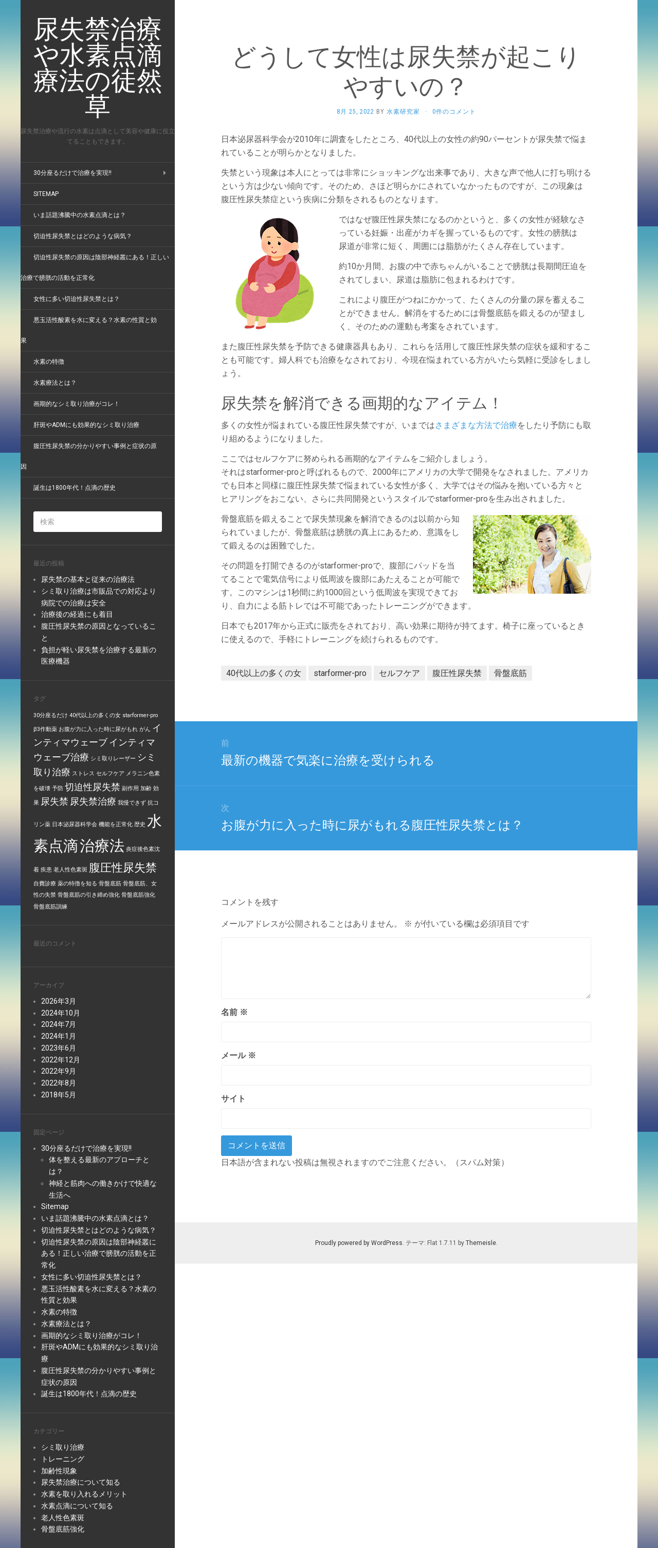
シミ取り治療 (62, 1447)
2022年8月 (58, 1083)
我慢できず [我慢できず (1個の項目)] (132, 802)
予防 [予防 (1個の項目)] (57, 788)
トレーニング (62, 1459)
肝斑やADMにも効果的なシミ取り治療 (86, 425)
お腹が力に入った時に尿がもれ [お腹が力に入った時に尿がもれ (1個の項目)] (98, 729)
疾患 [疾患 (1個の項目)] (46, 869)
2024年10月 (60, 1013)
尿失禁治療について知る (80, 1482)
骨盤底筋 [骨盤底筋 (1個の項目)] (110, 883)
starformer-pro (340, 673)
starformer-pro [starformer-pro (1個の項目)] (140, 715)
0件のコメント (454, 111)
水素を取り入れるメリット (84, 1494)
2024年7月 (58, 1024)
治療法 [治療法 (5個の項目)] (102, 846)
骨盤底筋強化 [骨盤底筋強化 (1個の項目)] (138, 895)
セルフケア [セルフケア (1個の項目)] (110, 773)
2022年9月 (58, 1071)
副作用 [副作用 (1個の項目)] (130, 788)
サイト (233, 1099)
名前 (234, 1012)
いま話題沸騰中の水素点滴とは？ (79, 215)
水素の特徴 (48, 361)
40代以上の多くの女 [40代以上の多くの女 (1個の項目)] (95, 715)
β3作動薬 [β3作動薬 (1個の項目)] (45, 729)
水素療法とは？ (55, 382)
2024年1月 (58, 1036)
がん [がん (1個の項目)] (145, 729)
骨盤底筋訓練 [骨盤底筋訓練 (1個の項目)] (50, 906)
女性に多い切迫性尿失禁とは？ (76, 299)
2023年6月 (58, 1048)
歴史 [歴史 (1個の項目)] (139, 824)
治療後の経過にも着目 (77, 614)
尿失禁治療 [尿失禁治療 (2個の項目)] (93, 801)
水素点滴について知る (77, 1506)
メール (238, 1055)
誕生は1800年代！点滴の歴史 (74, 487)
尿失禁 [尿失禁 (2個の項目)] (54, 801)
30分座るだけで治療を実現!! (72, 172)
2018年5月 (58, 1095)
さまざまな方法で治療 (476, 425)
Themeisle (481, 1243)
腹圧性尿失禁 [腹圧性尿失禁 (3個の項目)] (123, 867)
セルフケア (399, 673)
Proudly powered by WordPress (359, 1243)
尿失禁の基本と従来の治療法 (88, 579)
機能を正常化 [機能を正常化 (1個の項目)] (116, 824)
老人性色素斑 (62, 1518)
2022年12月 (60, 1060)
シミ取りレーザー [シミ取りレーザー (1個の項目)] (113, 758)
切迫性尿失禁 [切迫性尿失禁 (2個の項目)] (92, 787)
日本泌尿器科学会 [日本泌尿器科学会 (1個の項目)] (74, 824)
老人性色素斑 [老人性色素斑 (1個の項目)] (70, 869)
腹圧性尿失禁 (457, 673)
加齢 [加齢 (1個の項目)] (146, 788)
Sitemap (46, 194)
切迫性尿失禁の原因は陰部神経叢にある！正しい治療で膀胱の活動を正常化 (98, 1254)
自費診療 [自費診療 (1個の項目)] (44, 883)
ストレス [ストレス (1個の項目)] (83, 773)
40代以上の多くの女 (263, 673)
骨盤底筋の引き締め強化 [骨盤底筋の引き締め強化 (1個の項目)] (89, 895)
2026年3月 (58, 1001)
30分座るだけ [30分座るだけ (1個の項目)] (50, 715)
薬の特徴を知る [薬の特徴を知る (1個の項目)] (77, 883)
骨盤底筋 (510, 673)
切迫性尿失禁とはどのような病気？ (82, 236)
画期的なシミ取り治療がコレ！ (76, 403)
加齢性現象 (59, 1471)
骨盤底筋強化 (62, 1529)
